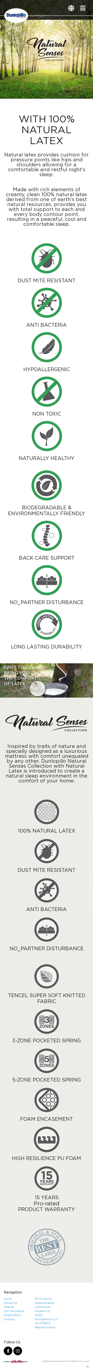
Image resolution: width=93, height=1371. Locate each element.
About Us (10, 1302)
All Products (43, 1298)
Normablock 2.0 (46, 1319)
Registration (12, 1315)
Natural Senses (45, 1327)
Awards (9, 1306)
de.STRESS (43, 1323)
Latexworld (42, 1306)
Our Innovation (14, 1311)
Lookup (9, 1319)
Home (8, 1298)
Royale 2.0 (42, 1311)
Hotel (38, 1315)
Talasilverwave (44, 1302)
